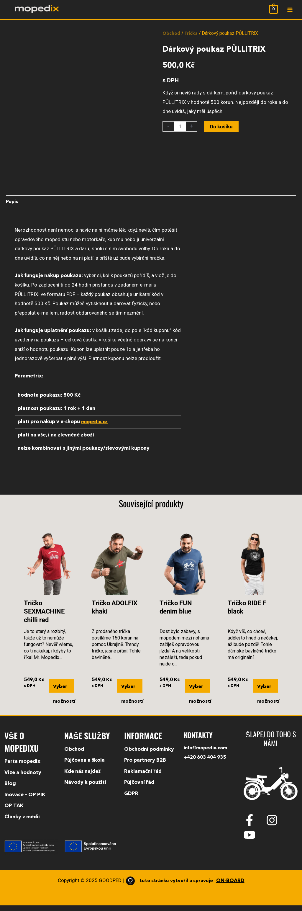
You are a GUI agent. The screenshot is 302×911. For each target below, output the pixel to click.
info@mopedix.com (207, 753)
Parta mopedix (22, 767)
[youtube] (251, 841)
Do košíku (222, 130)
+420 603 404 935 (206, 763)
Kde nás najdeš (82, 777)
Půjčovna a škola (84, 766)
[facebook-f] (254, 826)
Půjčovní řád (139, 788)
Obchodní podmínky (149, 755)
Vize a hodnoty (22, 778)
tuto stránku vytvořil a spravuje (184, 886)
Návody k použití (85, 788)
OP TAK (14, 811)
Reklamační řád (143, 777)
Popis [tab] (12, 206)
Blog (10, 789)
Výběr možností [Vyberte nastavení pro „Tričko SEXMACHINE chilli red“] (63, 693)
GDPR (131, 799)
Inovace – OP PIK (24, 800)
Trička (192, 37)
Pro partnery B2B (145, 766)
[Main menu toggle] (289, 11)
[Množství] (180, 130)
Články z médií (22, 822)
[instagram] (276, 826)
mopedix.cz (95, 426)
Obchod (172, 37)
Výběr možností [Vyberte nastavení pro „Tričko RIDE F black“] (267, 693)
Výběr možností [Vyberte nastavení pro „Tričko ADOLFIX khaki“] (131, 693)
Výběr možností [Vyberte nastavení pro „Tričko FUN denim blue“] (199, 693)
